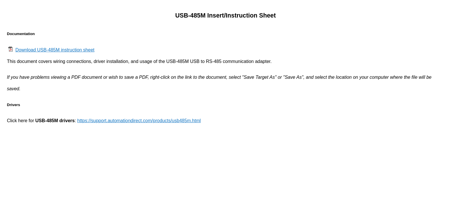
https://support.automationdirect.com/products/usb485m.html (139, 120)
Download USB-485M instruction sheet (54, 49)
